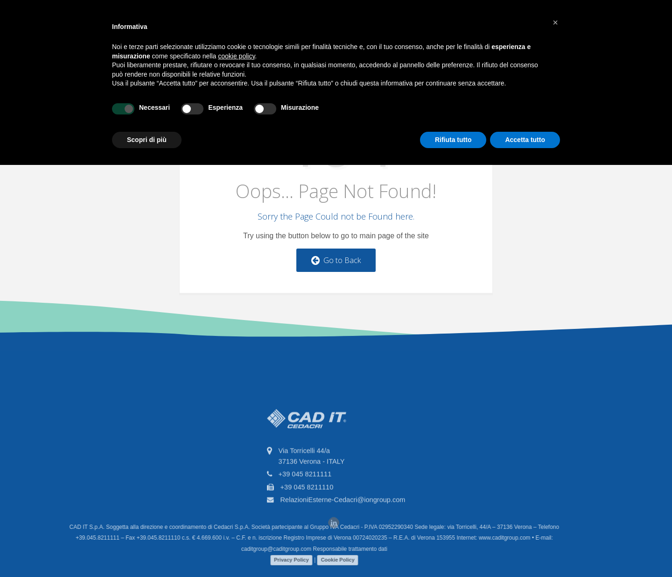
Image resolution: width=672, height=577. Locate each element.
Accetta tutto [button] (525, 139)
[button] (555, 22)
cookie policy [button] (236, 56)
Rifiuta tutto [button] (453, 139)
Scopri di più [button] (147, 139)
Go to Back (336, 260)
